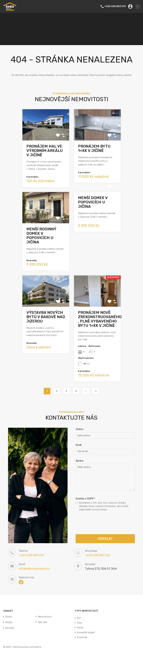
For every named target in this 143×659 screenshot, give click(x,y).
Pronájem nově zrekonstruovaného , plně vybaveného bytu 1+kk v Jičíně (100, 319)
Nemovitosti (45, 617)
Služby (9, 622)
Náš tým (42, 622)
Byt (79, 617)
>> (96, 391)
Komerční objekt (86, 632)
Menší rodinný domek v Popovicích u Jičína (41, 235)
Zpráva (79, 460)
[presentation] (100, 523)
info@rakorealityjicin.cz (34, 568)
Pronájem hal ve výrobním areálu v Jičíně (44, 150)
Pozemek (82, 637)
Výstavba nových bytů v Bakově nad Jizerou (45, 316)
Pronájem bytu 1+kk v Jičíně (94, 148)
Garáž (80, 627)
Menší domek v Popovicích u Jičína (93, 202)
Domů (8, 617)
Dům (79, 622)
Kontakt (9, 628)
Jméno (79, 429)
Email (78, 444)
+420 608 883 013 (115, 6)
